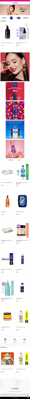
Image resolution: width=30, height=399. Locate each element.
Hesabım (1, 380)
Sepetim (1, 383)
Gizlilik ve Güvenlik (17, 383)
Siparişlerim (1, 381)
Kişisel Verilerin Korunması (18, 380)
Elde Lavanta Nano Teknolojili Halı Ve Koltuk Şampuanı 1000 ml (22, 183)
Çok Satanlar (11, 159)
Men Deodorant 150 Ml (19, 269)
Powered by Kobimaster (15, 397)
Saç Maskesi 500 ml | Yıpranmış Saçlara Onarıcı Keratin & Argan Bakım (22, 241)
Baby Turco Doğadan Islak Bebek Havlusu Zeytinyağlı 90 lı (6, 241)
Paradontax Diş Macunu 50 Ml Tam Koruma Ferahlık (6, 269)
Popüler (19, 159)
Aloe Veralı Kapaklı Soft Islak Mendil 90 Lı (6, 182)
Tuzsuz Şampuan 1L (3, 211)
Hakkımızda (16, 385)
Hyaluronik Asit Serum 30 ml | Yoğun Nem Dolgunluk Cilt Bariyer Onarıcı (6, 298)
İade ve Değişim (17, 384)
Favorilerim (1, 384)
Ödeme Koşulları (17, 381)
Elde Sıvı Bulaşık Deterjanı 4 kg (20, 211)
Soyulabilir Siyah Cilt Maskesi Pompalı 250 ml (7, 42)
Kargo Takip (1, 385)
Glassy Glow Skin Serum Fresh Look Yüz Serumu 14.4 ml (21, 43)
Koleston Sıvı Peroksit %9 (19, 298)
